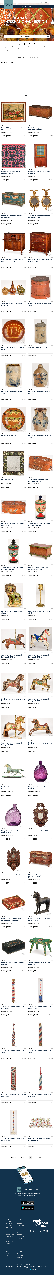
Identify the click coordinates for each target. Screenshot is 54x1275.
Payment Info (9, 1239)
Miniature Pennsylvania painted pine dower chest (39, 876)
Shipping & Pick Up (10, 1241)
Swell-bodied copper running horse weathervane (11, 788)
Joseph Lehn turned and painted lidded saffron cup (39, 524)
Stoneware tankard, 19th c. (37, 347)
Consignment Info (21, 1232)
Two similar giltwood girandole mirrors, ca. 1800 (39, 216)
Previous (14, 1157)
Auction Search (9, 1225)
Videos (7, 1261)
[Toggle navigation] (46, 2)
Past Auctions (9, 1223)
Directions (19, 1257)
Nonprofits (19, 1223)
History (18, 1253)
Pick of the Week (9, 1259)
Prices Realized (20, 1238)
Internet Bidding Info (9, 1237)
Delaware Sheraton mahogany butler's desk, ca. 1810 (12, 260)
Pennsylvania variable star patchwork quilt (10, 173)
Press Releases (9, 1255)
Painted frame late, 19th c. (10, 479)
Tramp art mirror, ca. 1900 (10, 875)
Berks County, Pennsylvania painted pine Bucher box (11, 920)
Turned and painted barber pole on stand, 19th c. (39, 1007)
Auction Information (34, 57)
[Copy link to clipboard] (20, 44)
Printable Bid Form (10, 1234)
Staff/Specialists (20, 1255)
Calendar (8, 1253)
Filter (6, 96)
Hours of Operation (21, 1261)
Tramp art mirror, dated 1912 (38, 831)
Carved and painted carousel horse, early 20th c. (11, 656)
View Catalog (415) (25, 36)
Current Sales (9, 1221)
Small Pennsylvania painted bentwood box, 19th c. (38, 480)
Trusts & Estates (20, 1225)
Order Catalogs (9, 1227)
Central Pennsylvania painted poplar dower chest (38, 129)
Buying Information (10, 1232)
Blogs (7, 1257)
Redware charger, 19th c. (10, 435)
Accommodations (21, 1259)
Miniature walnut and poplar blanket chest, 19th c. (38, 568)
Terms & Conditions (8, 1247)
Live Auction (10, 15)
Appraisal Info (20, 1221)
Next (41, 1157)
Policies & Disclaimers (8, 1244)
